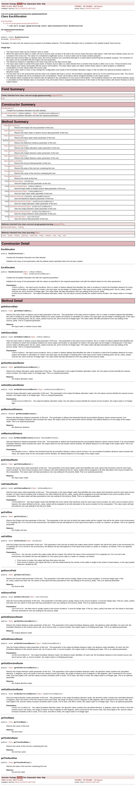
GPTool (9, 32)
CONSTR (24, 8)
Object (14, 115)
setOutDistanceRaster (17, 220)
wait (54, 246)
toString (21, 237)
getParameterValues (9, 237)
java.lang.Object (6, 21)
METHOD (32, 8)
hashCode (33, 246)
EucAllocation (6, 110)
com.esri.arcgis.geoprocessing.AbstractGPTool (21, 23)
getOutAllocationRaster (17, 149)
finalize (16, 246)
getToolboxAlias (15, 171)
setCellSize (13, 188)
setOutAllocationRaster (17, 210)
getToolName (14, 182)
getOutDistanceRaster (17, 160)
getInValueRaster (15, 138)
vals (3, 99)
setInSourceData (15, 193)
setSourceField (14, 226)
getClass (25, 246)
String (6, 171)
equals (10, 246)
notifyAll (48, 246)
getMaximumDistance (17, 144)
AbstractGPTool (15, 40)
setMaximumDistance (17, 204)
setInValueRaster (15, 199)
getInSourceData (15, 133)
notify (41, 246)
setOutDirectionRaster (17, 215)
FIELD (17, 8)
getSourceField (14, 166)
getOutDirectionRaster (17, 155)
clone (4, 246)
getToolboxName (15, 177)
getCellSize (13, 128)
